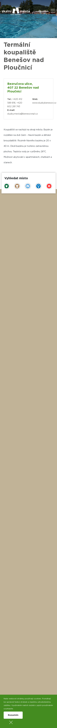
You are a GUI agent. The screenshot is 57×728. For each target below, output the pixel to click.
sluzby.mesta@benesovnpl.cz (22, 114)
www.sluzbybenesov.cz (44, 103)
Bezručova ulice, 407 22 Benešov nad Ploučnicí (23, 87)
